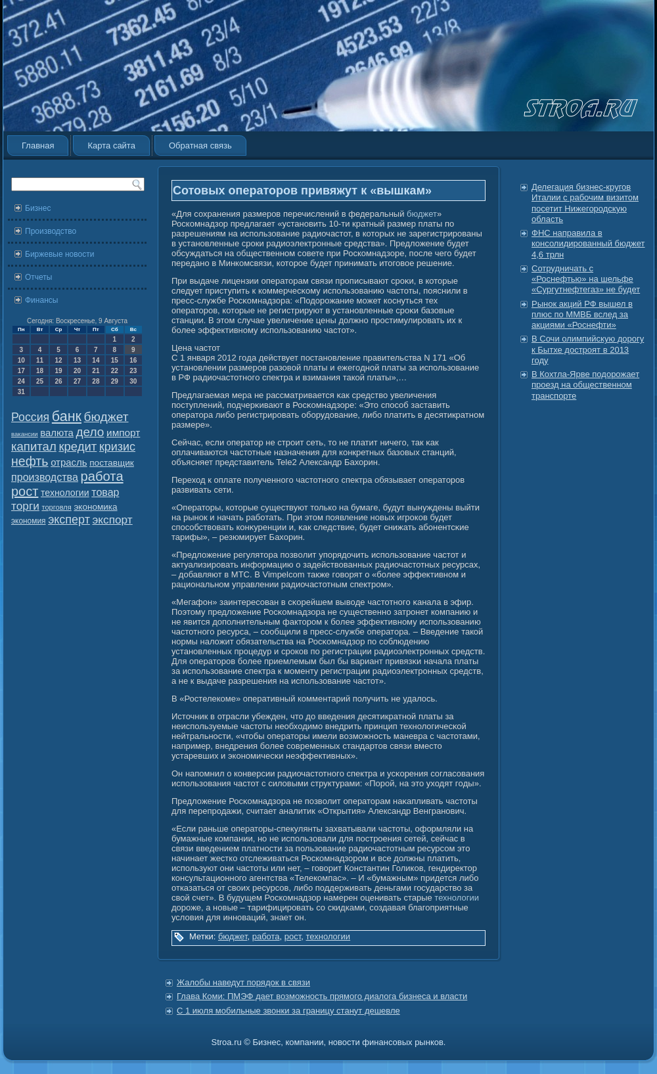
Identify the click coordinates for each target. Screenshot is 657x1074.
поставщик (111, 463)
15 (114, 360)
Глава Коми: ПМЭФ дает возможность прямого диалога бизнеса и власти (322, 996)
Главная (38, 145)
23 (133, 370)
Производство (50, 231)
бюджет (106, 417)
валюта (57, 432)
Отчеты (38, 277)
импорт (123, 432)
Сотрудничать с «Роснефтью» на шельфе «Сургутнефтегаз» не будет (586, 279)
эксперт (69, 519)
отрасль (69, 462)
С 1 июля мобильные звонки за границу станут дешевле (288, 1011)
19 (58, 370)
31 (21, 391)
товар (105, 492)
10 (21, 360)
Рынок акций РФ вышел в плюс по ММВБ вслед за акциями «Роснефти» (582, 314)
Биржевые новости (59, 254)
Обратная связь (200, 145)
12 (58, 360)
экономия (28, 521)
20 (77, 370)
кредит (77, 446)
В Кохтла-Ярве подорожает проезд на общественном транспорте (585, 385)
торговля (56, 507)
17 (21, 370)
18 (39, 370)
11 (39, 360)
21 (95, 370)
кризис (117, 446)
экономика (95, 507)
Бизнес (38, 208)
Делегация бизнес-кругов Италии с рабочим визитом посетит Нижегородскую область (585, 203)
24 (21, 381)
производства (44, 477)
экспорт (113, 519)
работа (102, 476)
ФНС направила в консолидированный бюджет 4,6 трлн (588, 243)
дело (90, 432)
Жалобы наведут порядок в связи (243, 982)
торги (25, 505)
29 (114, 381)
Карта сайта (111, 145)
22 (114, 370)
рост (24, 491)
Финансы (41, 300)
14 (95, 360)
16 (133, 360)
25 (39, 381)
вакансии (24, 433)
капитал (34, 446)
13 (77, 360)
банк (66, 416)
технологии (65, 492)
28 (95, 381)
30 (133, 381)
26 (58, 381)
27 (77, 381)
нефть (30, 461)
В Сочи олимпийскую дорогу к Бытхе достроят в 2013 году (588, 349)
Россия (30, 417)
